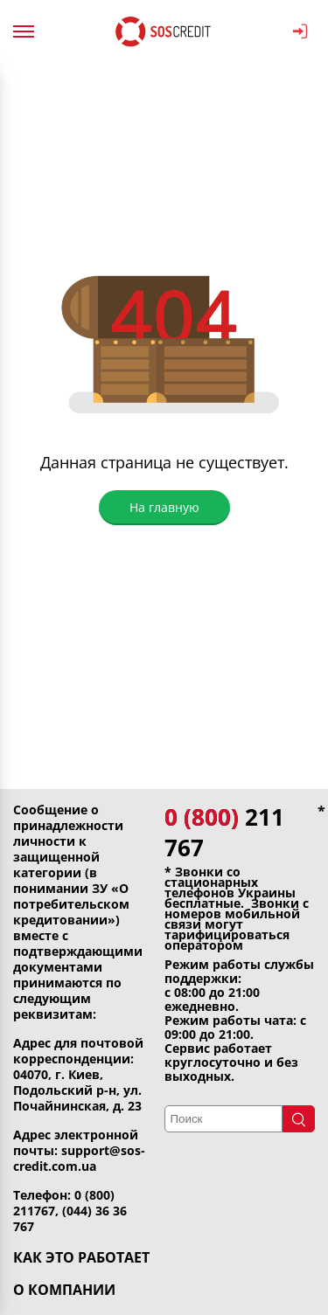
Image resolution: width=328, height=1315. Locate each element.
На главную (164, 507)
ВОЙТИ (301, 31)
